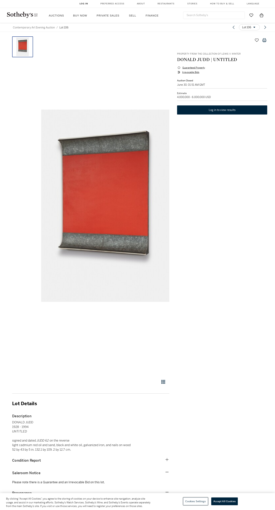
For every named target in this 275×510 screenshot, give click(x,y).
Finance (152, 15)
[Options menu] (249, 27)
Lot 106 (64, 27)
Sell (132, 15)
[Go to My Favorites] (251, 15)
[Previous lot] (233, 27)
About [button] (141, 3)
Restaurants (166, 3)
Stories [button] (192, 3)
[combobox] (214, 15)
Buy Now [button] (80, 15)
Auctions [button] (56, 15)
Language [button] (253, 3)
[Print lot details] (264, 40)
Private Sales (108, 15)
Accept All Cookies (224, 501)
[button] (105, 205)
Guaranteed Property (193, 67)
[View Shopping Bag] (261, 15)
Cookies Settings (195, 501)
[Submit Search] (240, 15)
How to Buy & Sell (222, 3)
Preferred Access (112, 3)
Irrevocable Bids (190, 72)
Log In (84, 3)
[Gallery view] (163, 382)
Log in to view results (222, 110)
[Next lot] (265, 27)
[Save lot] (257, 40)
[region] (137, 501)
